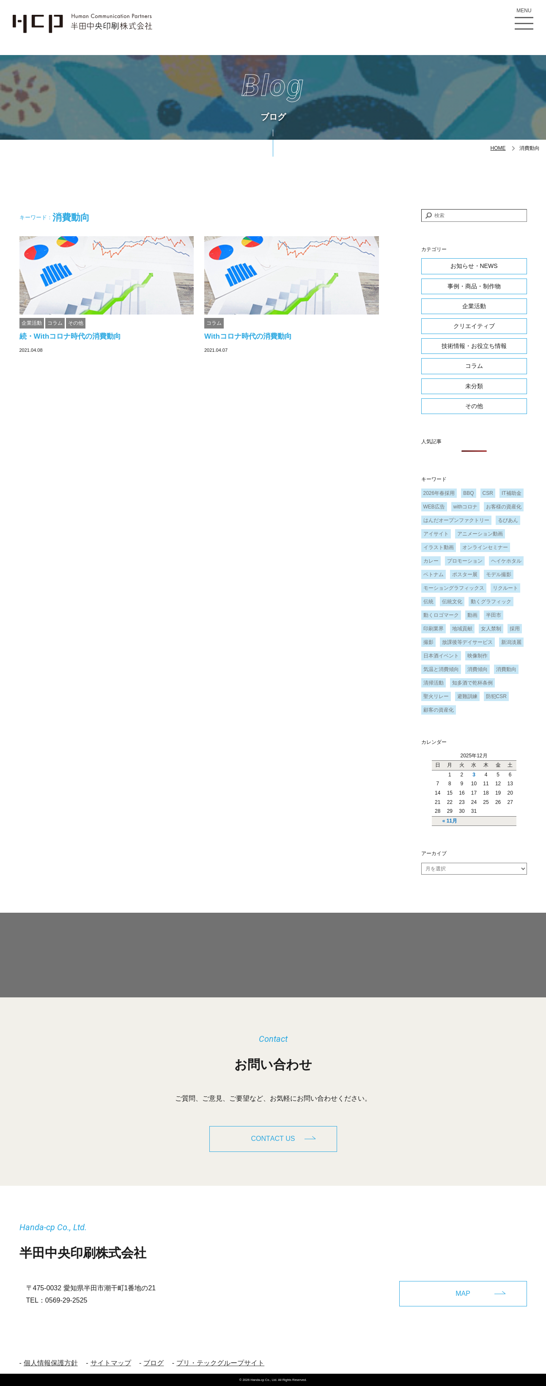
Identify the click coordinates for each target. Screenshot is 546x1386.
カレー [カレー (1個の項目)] (431, 561)
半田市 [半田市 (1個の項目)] (493, 615)
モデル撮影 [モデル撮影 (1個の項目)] (498, 574)
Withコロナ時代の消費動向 (248, 336)
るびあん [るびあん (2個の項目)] (508, 520)
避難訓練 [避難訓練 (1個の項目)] (467, 696)
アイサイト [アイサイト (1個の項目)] (436, 534)
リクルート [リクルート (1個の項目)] (505, 588)
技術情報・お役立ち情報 (474, 345)
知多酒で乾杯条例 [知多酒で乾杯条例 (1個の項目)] (472, 683)
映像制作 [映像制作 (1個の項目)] (477, 656)
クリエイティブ (474, 326)
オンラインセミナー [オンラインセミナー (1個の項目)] (485, 547)
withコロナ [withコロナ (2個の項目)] (465, 507)
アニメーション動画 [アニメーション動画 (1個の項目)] (480, 534)
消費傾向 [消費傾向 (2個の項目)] (477, 669)
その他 (75, 323)
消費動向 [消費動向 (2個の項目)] (506, 669)
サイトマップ (111, 1363)
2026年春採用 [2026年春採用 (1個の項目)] (439, 493)
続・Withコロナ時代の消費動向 (74, 336)
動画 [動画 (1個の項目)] (472, 615)
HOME (498, 148)
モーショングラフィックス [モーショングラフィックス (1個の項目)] (453, 588)
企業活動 (32, 323)
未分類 (474, 386)
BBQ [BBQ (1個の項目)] (468, 493)
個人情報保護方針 (51, 1363)
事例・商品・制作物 (474, 286)
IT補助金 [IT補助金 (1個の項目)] (511, 493)
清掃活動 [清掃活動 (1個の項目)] (433, 683)
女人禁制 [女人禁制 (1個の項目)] (491, 629)
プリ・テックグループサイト (220, 1363)
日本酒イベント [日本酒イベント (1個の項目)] (441, 656)
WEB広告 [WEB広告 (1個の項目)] (434, 507)
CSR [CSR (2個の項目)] (488, 493)
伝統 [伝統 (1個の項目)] (428, 602)
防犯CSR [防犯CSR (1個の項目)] (496, 696)
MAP (462, 1293)
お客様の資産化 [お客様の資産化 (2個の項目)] (503, 507)
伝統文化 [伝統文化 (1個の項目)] (452, 602)
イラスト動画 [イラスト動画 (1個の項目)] (438, 547)
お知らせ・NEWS (474, 265)
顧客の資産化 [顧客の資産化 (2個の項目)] (438, 710)
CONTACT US (273, 1138)
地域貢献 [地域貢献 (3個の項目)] (462, 629)
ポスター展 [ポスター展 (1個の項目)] (464, 574)
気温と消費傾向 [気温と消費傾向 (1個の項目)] (441, 669)
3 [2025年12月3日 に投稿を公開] (473, 775)
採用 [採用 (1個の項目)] (515, 629)
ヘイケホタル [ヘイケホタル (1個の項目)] (506, 561)
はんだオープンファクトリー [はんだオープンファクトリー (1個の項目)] (456, 520)
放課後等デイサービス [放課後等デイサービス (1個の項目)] (467, 642)
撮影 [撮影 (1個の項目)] (428, 642)
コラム (55, 323)
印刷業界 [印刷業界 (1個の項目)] (433, 629)
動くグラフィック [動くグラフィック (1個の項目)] (491, 602)
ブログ (153, 1363)
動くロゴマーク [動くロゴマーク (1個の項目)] (441, 615)
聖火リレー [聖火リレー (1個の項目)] (436, 696)
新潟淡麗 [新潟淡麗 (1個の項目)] (511, 642)
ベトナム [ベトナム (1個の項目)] (433, 574)
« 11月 (449, 821)
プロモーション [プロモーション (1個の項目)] (465, 561)
